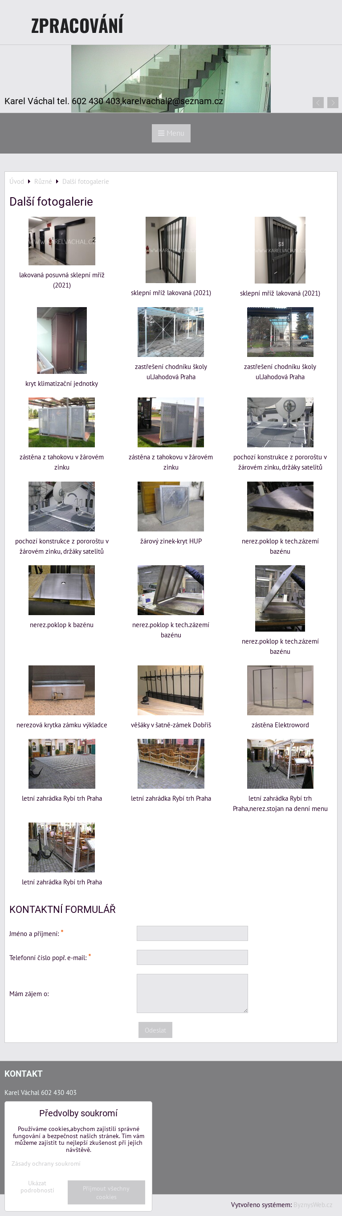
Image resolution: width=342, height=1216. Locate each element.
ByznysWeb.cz (313, 1204)
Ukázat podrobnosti (37, 1187)
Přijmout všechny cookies (106, 1192)
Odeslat (155, 1029)
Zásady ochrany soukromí (46, 1163)
